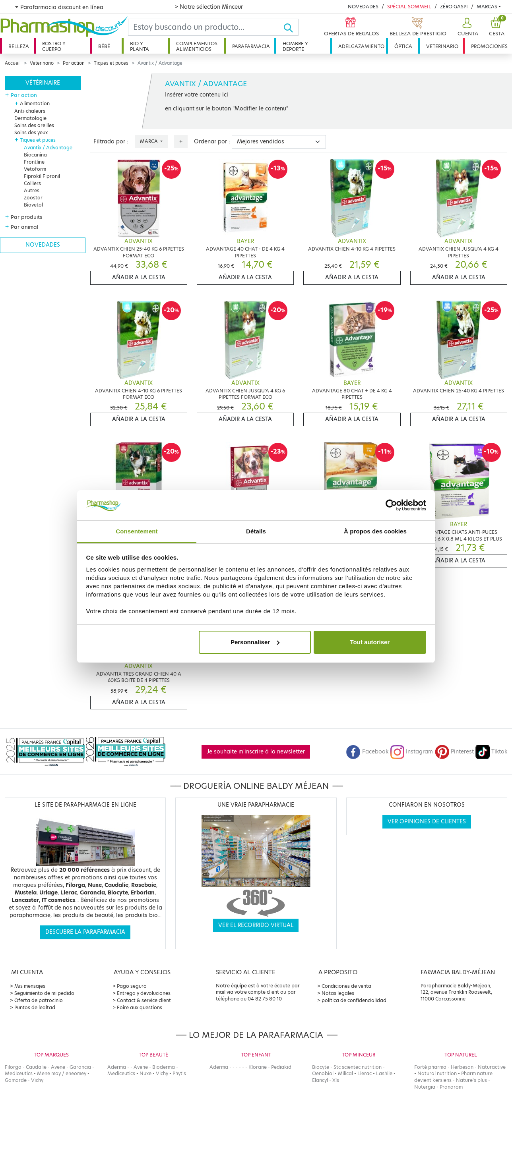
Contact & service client (144, 1000)
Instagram (411, 751)
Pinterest (454, 751)
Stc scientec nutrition (358, 1067)
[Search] (205, 27)
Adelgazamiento (361, 46)
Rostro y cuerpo (54, 46)
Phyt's (179, 1073)
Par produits (26, 216)
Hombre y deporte (295, 46)
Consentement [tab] (136, 531)
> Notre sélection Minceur (209, 7)
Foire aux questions (139, 1007)
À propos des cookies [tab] (375, 531)
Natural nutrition (437, 1073)
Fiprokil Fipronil (42, 176)
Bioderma (163, 1067)
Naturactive (492, 1067)
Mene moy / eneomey (61, 1073)
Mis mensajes (29, 986)
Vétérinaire (42, 83)
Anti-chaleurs (29, 111)
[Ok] (291, 27)
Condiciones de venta (346, 986)
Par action (74, 63)
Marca (149, 141)
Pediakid (281, 1067)
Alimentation (35, 103)
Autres (31, 190)
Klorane (257, 1067)
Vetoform (35, 169)
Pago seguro (132, 986)
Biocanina (35, 154)
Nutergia (424, 1086)
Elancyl (320, 1080)
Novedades (363, 6)
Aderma (116, 1067)
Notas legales (338, 993)
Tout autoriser (370, 642)
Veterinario (442, 46)
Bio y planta (139, 46)
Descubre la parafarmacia (85, 932)
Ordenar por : (212, 141)
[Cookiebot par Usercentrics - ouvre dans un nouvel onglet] (391, 505)
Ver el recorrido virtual (255, 925)
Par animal (24, 226)
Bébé (104, 46)
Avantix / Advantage (48, 147)
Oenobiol (323, 1073)
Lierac (364, 1073)
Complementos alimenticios (196, 46)
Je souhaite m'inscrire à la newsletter (256, 751)
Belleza (18, 46)
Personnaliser (255, 642)
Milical (345, 1073)
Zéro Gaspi (454, 6)
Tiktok (491, 751)
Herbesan (462, 1067)
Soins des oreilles (34, 125)
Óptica (403, 46)
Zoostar (33, 197)
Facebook (367, 751)
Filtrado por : (110, 141)
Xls (335, 1080)
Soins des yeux (31, 132)
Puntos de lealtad (34, 1007)
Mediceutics (19, 1073)
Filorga (13, 1067)
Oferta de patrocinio (38, 1000)
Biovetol (33, 204)
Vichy (37, 1080)
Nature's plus (471, 1080)
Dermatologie (30, 118)
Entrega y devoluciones (144, 993)
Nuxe (145, 1073)
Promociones (489, 46)
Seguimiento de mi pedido (44, 993)
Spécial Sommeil (409, 6)
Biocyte (320, 1067)
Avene (58, 1067)
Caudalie (36, 1067)
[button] (467, 27)
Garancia (80, 1067)
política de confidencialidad (354, 1000)
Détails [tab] (256, 531)
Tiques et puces (111, 63)
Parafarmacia (251, 46)
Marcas (487, 6)
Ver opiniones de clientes (427, 821)
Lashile (384, 1073)
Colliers (32, 183)
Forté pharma (430, 1067)
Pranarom (451, 1086)
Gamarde (16, 1080)
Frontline (34, 161)
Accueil (13, 63)
